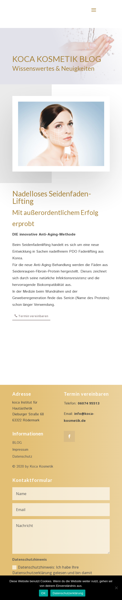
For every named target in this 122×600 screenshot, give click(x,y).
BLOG (17, 442)
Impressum (20, 449)
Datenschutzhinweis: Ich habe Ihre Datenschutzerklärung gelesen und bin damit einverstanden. (52, 573)
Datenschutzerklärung (68, 593)
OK (43, 593)
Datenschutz (22, 456)
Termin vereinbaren (33, 316)
